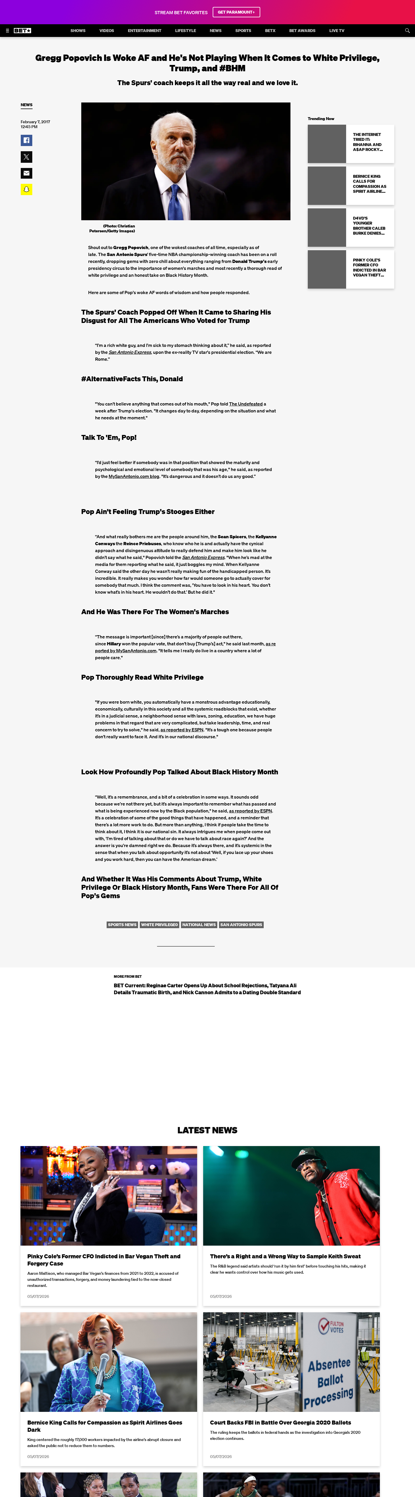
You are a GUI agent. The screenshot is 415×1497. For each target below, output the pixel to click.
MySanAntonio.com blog (134, 476)
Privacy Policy (299, 1493)
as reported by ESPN (182, 729)
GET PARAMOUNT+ (236, 12)
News (27, 104)
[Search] (407, 30)
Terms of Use (244, 1493)
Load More (207, 1427)
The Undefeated (246, 404)
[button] (26, 140)
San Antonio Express (203, 557)
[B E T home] (22, 33)
